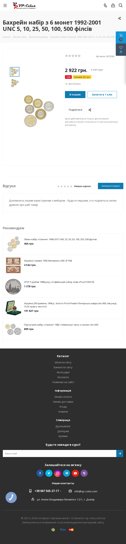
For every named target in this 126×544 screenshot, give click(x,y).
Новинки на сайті (63, 382)
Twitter (48, 473)
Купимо (63, 436)
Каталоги (63, 377)
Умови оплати (63, 396)
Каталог (63, 356)
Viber (84, 473)
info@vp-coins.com (85, 491)
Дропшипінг (63, 426)
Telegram (66, 473)
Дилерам (63, 431)
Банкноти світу (63, 367)
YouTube (75, 473)
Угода (63, 406)
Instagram (57, 473)
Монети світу (63, 362)
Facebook (40, 473)
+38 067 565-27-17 (47, 491)
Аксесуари (63, 372)
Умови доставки (63, 401)
